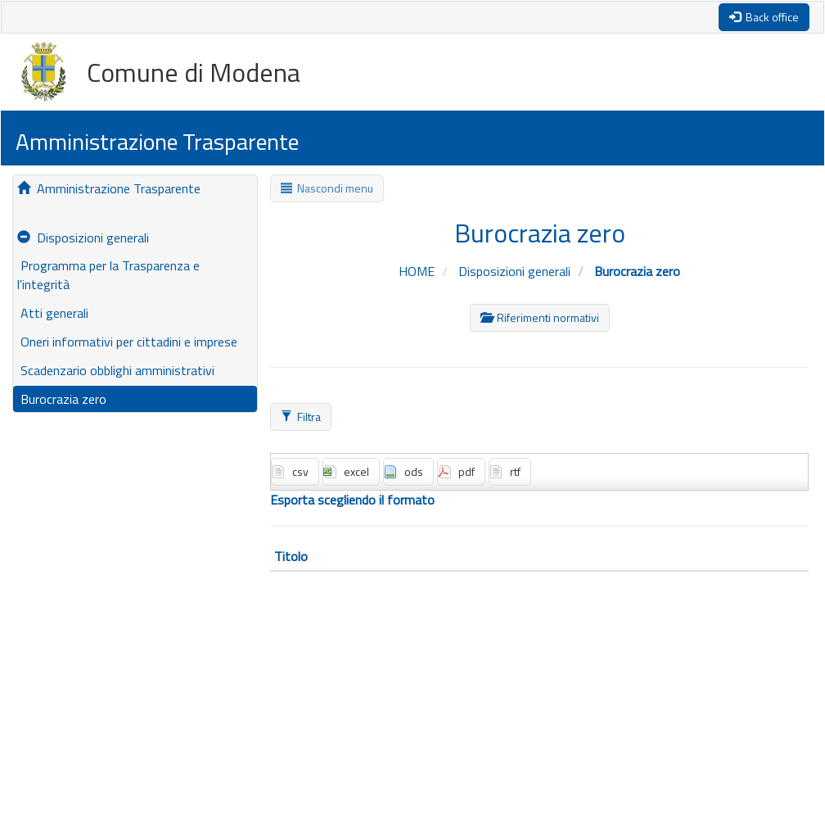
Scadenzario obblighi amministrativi (115, 370)
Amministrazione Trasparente (109, 188)
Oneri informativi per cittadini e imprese (127, 341)
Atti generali (52, 313)
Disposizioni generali (83, 237)
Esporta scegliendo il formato (352, 500)
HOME (418, 271)
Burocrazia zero (61, 399)
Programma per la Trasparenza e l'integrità (108, 275)
